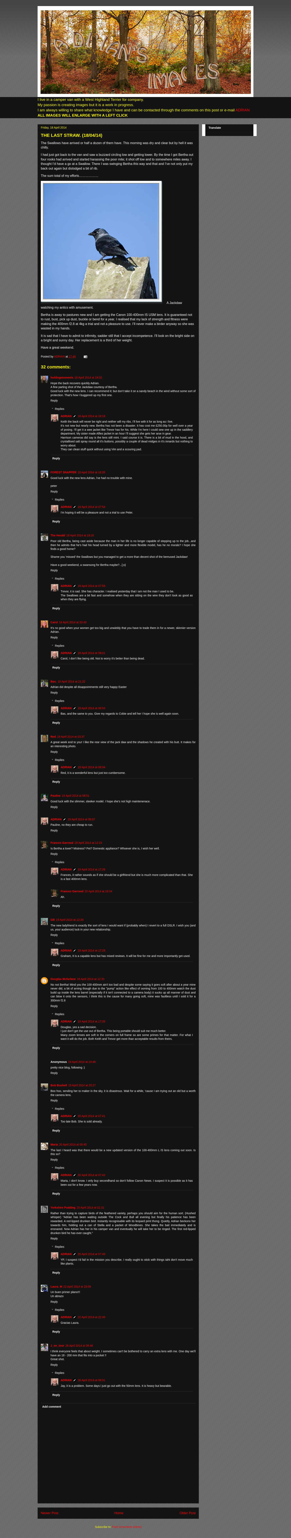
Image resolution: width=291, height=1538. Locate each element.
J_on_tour (57, 1345)
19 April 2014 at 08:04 (91, 767)
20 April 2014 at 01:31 (90, 1207)
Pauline (56, 795)
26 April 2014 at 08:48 (79, 1345)
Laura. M (56, 1286)
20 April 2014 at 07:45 (91, 1254)
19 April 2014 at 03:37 (70, 736)
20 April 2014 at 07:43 (91, 1175)
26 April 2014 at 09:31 (91, 1380)
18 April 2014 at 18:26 (91, 472)
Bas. (54, 681)
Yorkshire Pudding (63, 1207)
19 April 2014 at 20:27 (82, 1085)
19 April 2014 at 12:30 (69, 919)
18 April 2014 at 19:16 (80, 535)
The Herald (58, 535)
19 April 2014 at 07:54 (91, 506)
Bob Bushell (59, 1085)
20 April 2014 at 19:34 (98, 891)
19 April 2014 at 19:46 (82, 1061)
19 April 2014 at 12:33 (90, 979)
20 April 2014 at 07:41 (91, 1116)
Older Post (188, 1513)
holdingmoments (62, 377)
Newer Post (49, 1513)
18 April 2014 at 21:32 (71, 681)
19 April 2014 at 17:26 (91, 869)
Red (53, 736)
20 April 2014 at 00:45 (73, 1144)
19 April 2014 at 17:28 (91, 950)
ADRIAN (242, 110)
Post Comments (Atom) (126, 1527)
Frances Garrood (62, 842)
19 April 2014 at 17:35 (91, 1021)
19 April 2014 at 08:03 (91, 708)
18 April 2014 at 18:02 (88, 377)
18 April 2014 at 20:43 (72, 622)
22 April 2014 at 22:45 (91, 1317)
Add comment (51, 1406)
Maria (54, 1144)
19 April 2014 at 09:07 (81, 819)
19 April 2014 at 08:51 (75, 795)
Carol (54, 622)
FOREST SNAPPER (63, 472)
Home (118, 1513)
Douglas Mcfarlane (63, 979)
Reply (54, 400)
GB (53, 919)
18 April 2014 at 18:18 (91, 416)
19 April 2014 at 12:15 (88, 842)
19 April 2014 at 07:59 (91, 586)
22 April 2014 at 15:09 (77, 1286)
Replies (59, 408)
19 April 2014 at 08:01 (91, 653)
